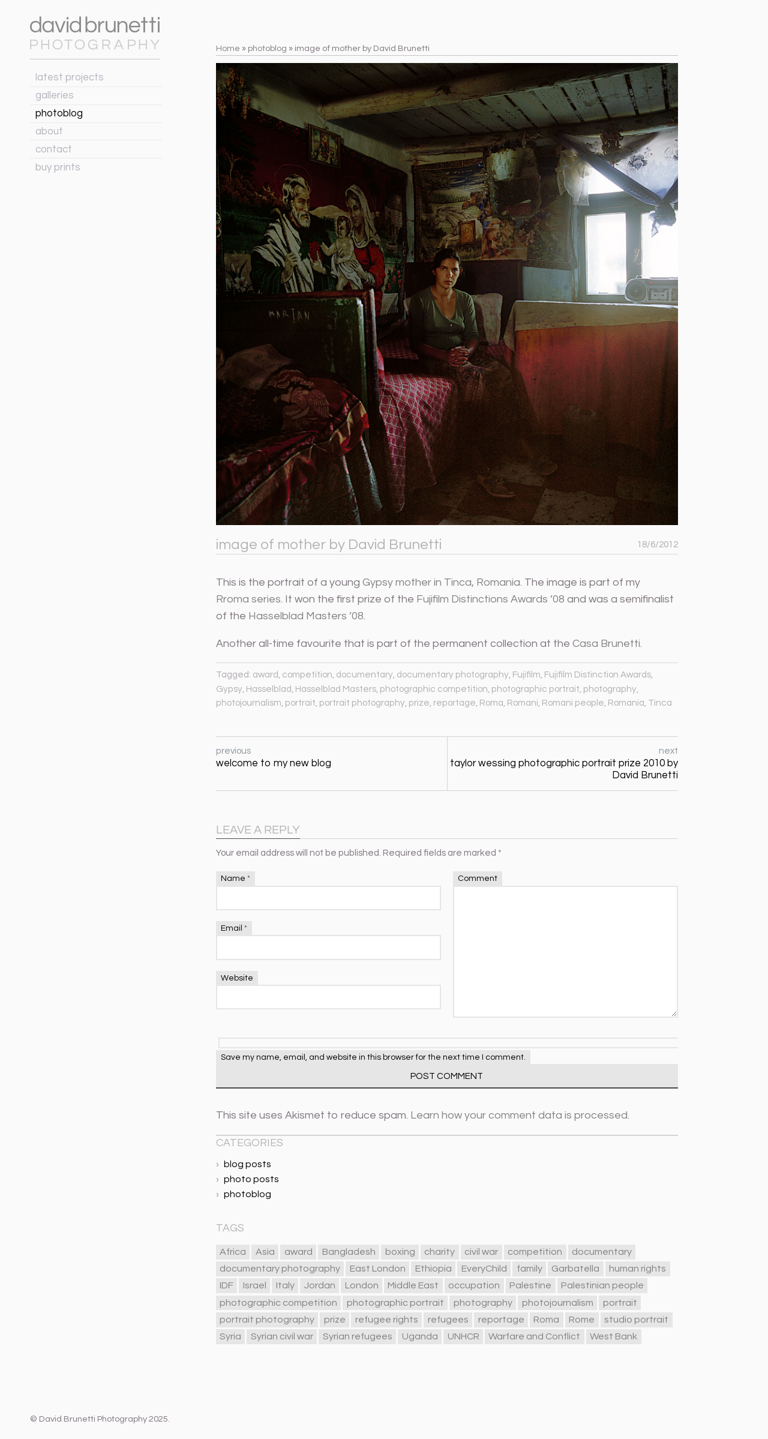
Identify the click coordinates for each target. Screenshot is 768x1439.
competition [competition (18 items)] (535, 1252)
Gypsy (229, 689)
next (563, 764)
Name (235, 878)
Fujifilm (526, 674)
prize (419, 702)
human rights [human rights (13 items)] (637, 1268)
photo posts (251, 1179)
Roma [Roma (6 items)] (546, 1319)
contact (53, 149)
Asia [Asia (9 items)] (265, 1252)
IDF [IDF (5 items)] (226, 1285)
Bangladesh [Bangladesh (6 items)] (349, 1252)
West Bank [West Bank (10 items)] (613, 1336)
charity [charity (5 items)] (439, 1252)
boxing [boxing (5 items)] (400, 1252)
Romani (522, 702)
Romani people (573, 702)
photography (610, 689)
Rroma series (248, 599)
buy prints (57, 167)
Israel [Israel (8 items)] (254, 1285)
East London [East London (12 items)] (378, 1268)
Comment (477, 878)
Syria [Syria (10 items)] (230, 1336)
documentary (364, 674)
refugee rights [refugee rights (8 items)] (386, 1319)
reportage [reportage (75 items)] (501, 1319)
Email (234, 928)
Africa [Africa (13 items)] (233, 1252)
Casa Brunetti (606, 643)
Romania (626, 702)
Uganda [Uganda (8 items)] (420, 1336)
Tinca (660, 702)
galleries (54, 95)
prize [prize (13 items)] (335, 1319)
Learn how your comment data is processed (519, 1115)
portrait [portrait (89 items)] (620, 1303)
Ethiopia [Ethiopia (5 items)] (433, 1268)
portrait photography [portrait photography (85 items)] (267, 1319)
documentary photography (453, 674)
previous (331, 758)
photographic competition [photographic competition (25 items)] (278, 1303)
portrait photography (362, 702)
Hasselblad (269, 689)
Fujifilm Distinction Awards (597, 674)
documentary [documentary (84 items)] (602, 1252)
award (265, 674)
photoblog (59, 113)
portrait (300, 702)
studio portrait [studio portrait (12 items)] (636, 1319)
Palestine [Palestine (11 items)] (530, 1285)
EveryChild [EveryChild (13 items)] (484, 1268)
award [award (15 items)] (298, 1252)
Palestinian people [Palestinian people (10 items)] (602, 1285)
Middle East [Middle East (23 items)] (413, 1285)
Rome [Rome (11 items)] (582, 1319)
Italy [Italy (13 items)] (285, 1285)
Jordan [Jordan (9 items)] (319, 1285)
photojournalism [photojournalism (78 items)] (557, 1303)
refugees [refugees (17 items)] (448, 1319)
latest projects (69, 77)
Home (228, 48)
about (49, 131)
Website (237, 978)
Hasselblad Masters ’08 (306, 616)
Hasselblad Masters (335, 689)
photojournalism (248, 702)
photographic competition (434, 689)
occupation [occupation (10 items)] (474, 1285)
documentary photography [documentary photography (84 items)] (280, 1268)
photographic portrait (535, 689)
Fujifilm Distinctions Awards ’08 (490, 599)
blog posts (247, 1164)
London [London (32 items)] (362, 1285)
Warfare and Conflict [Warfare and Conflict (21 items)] (534, 1336)
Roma (491, 702)
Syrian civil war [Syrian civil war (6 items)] (282, 1336)
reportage (454, 702)
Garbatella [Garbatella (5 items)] (575, 1268)
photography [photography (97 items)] (483, 1303)
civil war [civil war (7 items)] (481, 1252)
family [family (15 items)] (529, 1268)
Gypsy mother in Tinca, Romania (441, 582)
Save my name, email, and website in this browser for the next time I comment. (373, 1057)
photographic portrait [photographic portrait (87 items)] (395, 1303)
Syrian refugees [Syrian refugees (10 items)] (357, 1336)
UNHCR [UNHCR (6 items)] (463, 1336)
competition (307, 674)
